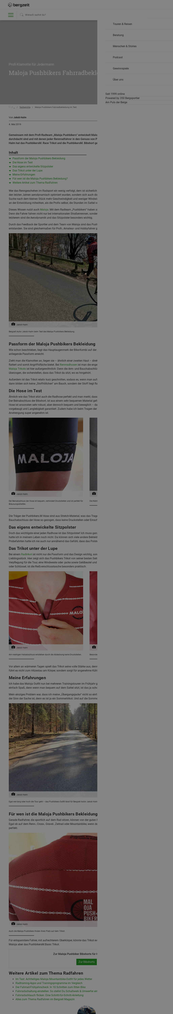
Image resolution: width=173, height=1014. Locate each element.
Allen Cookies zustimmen (120, 189)
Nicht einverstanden (52, 189)
